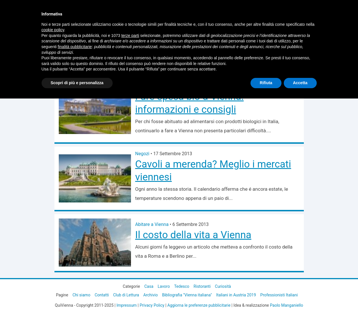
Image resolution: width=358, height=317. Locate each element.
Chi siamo (81, 295)
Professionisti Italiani (279, 295)
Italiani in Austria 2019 (236, 295)
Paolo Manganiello (286, 305)
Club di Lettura (126, 295)
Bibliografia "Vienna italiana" (187, 295)
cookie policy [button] (53, 29)
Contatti (102, 295)
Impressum (126, 305)
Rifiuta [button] (266, 82)
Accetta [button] (300, 82)
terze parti (130, 35)
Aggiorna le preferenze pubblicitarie (198, 305)
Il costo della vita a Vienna (193, 235)
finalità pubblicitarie (75, 46)
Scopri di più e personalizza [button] (77, 82)
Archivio (150, 295)
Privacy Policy (152, 305)
